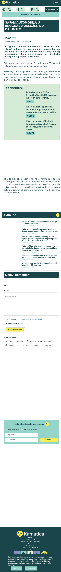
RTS (14, 38)
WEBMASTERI (30, 546)
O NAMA (30, 538)
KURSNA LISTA (52, 10)
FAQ (30, 550)
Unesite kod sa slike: (14, 323)
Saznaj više (31, 568)
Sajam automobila (15, 341)
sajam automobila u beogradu (38, 345)
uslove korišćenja (36, 319)
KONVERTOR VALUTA (30, 14)
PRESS (30, 544)
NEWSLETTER (30, 540)
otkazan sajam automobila (40, 341)
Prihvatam (16, 568)
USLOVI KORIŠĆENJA (30, 548)
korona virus (13, 345)
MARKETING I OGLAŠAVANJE (30, 542)
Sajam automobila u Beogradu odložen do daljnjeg (24, 26)
